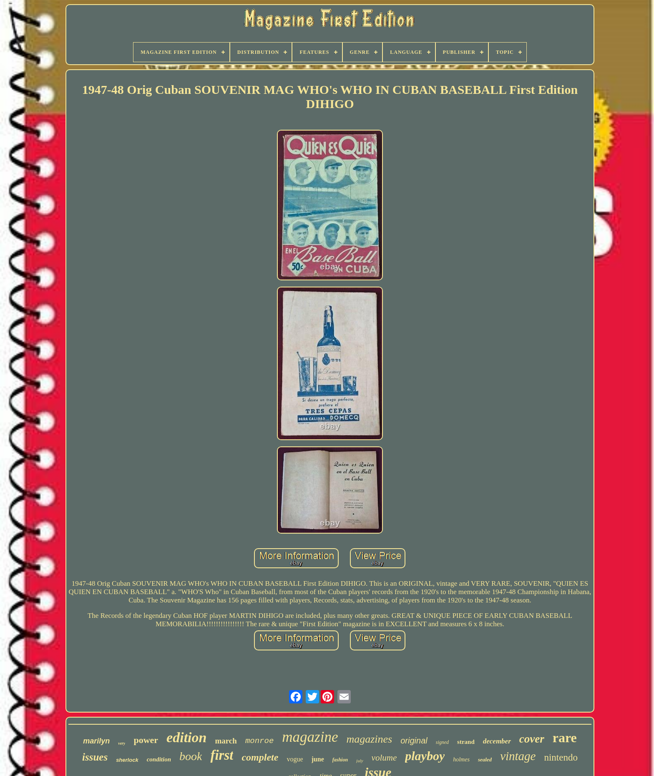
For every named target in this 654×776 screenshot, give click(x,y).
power (145, 740)
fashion (340, 760)
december (497, 741)
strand (466, 741)
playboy (425, 756)
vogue (295, 759)
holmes (461, 759)
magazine (310, 737)
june (318, 759)
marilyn (96, 741)
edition (186, 737)
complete (259, 757)
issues (95, 757)
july (359, 760)
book (190, 756)
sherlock (127, 760)
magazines (369, 739)
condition (159, 759)
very (121, 743)
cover (531, 739)
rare (565, 737)
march (225, 740)
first (221, 755)
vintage (518, 756)
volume (384, 758)
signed (442, 742)
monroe (259, 741)
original (413, 740)
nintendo (561, 757)
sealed (485, 759)
